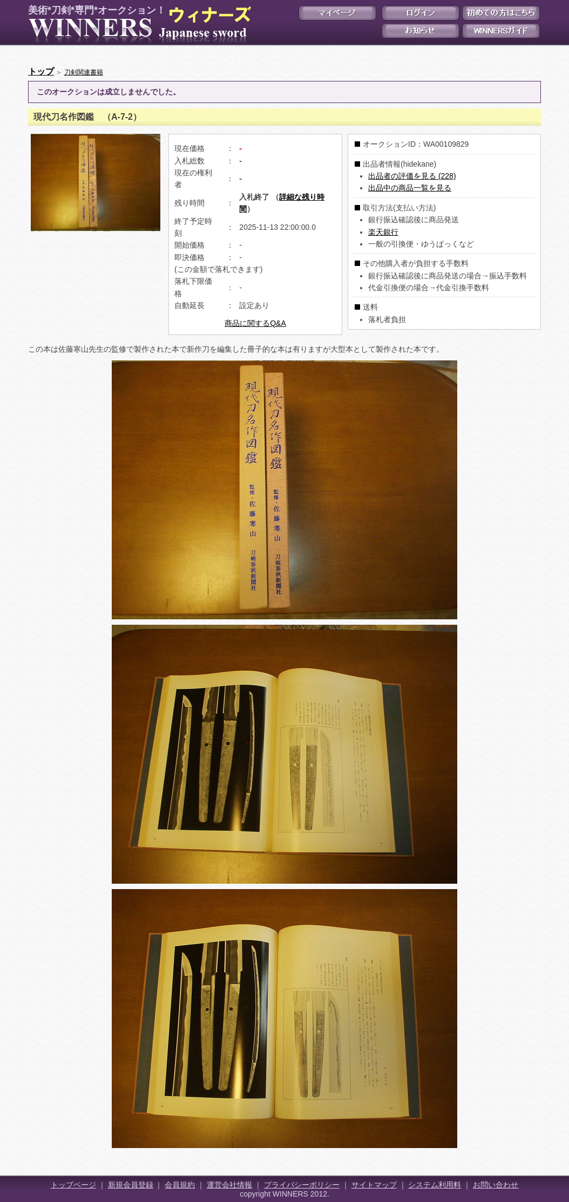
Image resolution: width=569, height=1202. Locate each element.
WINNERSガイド (501, 30)
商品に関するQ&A (255, 323)
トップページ (73, 1184)
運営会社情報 (229, 1184)
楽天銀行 (383, 232)
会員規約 (180, 1184)
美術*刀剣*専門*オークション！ (137, 24)
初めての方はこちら (501, 13)
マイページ (337, 13)
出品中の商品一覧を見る (409, 187)
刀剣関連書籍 (83, 72)
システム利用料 (434, 1184)
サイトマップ (374, 1184)
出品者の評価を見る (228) (412, 176)
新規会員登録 (130, 1184)
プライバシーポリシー (302, 1184)
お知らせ (420, 30)
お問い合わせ (495, 1184)
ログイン (420, 13)
